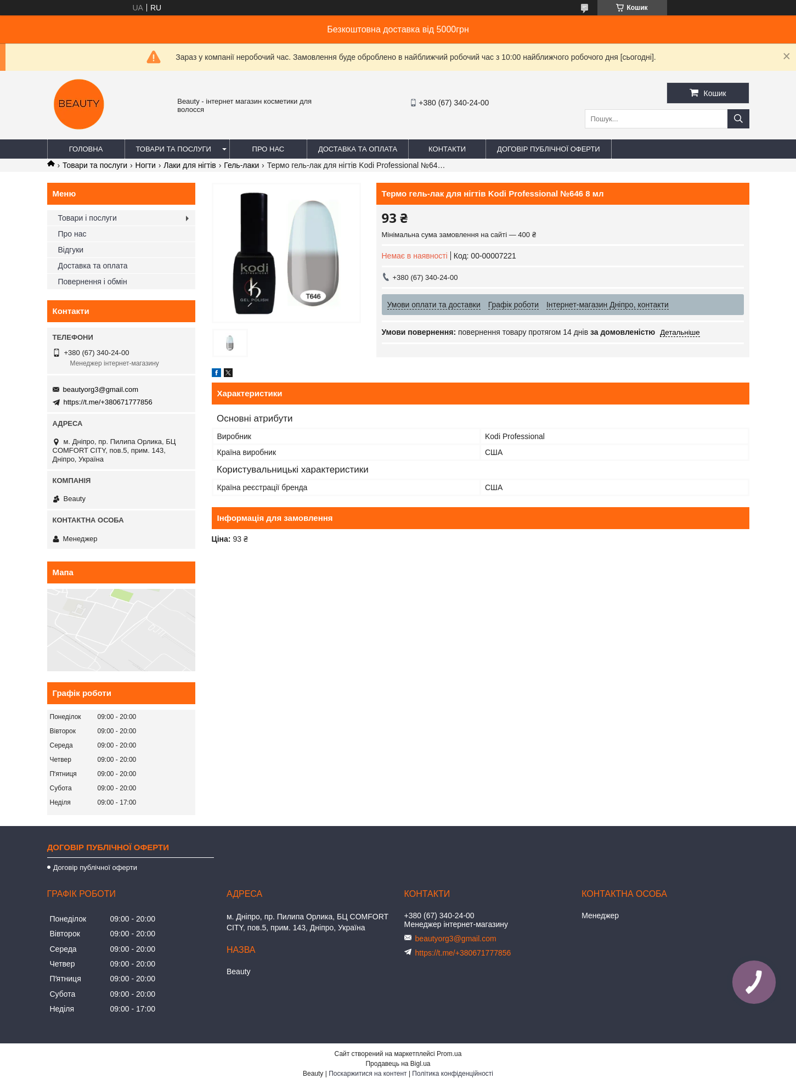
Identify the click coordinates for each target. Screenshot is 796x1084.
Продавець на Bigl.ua (397, 1064)
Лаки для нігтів (189, 165)
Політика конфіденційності (452, 1073)
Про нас (268, 149)
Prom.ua (449, 1054)
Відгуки (71, 249)
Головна (86, 149)
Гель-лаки (241, 165)
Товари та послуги (173, 149)
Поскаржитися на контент (368, 1073)
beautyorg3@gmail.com (100, 389)
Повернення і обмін (92, 281)
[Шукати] (738, 118)
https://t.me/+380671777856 (108, 402)
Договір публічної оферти (548, 149)
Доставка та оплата (357, 149)
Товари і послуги (87, 218)
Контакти (447, 149)
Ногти (146, 165)
